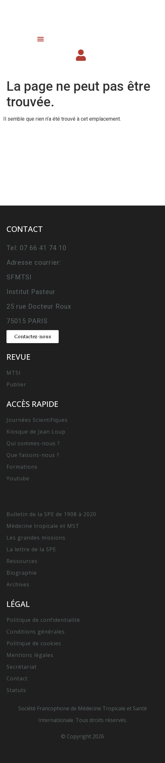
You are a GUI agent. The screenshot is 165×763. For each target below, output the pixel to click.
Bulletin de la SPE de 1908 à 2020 (51, 514)
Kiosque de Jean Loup (35, 431)
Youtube (17, 478)
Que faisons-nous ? (32, 455)
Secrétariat (21, 666)
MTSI (13, 372)
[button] (40, 38)
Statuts (16, 690)
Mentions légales (29, 655)
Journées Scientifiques (37, 419)
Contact (17, 678)
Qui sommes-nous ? (33, 443)
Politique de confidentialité (43, 619)
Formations (22, 466)
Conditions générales (35, 631)
